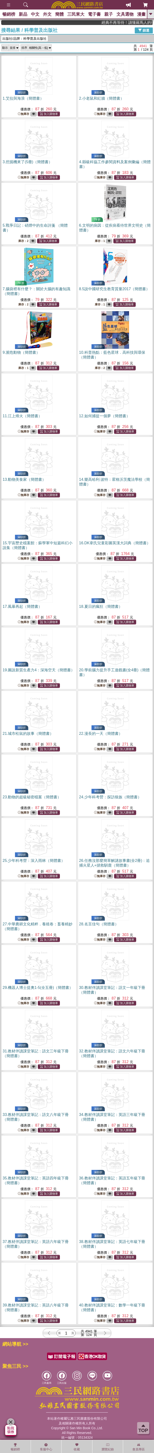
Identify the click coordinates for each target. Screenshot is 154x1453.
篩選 (143, 30)
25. (34, 861)
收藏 (77, 1447)
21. (28, 733)
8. (114, 289)
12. (104, 416)
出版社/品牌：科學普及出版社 (24, 38)
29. (38, 988)
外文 (47, 14)
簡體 (59, 14)
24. (110, 797)
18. (100, 606)
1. (23, 98)
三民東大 (75, 14)
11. (22, 416)
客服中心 (46, 1447)
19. (39, 670)
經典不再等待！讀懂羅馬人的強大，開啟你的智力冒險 (137, 22)
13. (24, 479)
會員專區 (138, 1447)
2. (101, 98)
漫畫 (141, 14)
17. (22, 606)
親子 (108, 14)
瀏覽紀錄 (107, 1447)
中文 (35, 14)
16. (114, 543)
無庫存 (23, 114)
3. (27, 162)
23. (32, 797)
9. (21, 352)
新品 (23, 14)
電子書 (94, 14)
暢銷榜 (8, 14)
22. (100, 733)
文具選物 (125, 14)
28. (99, 924)
